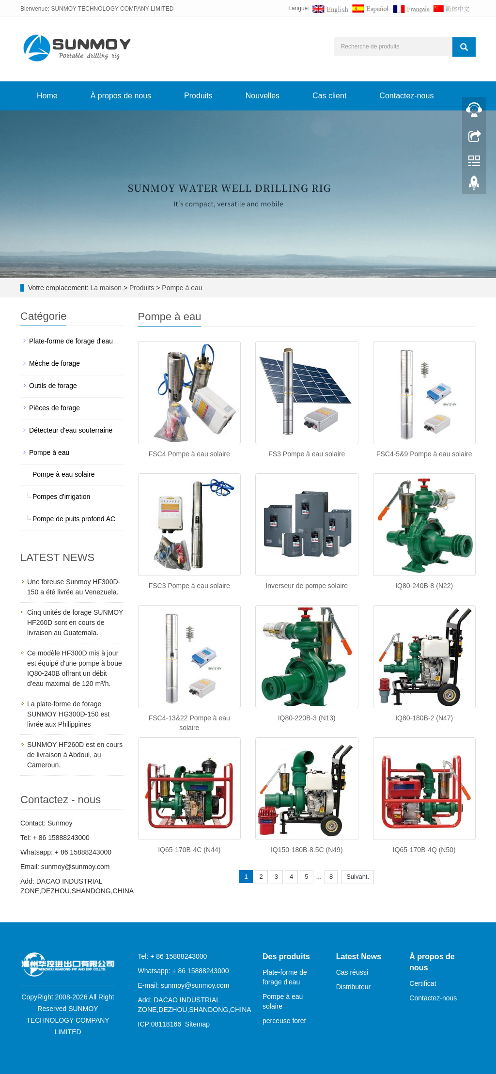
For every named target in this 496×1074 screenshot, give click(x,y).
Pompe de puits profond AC (73, 519)
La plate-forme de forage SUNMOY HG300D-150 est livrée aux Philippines (68, 714)
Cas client (329, 96)
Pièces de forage (54, 408)
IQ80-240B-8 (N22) (424, 586)
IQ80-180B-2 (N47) (424, 718)
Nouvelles (262, 96)
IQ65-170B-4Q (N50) (424, 850)
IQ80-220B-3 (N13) (307, 718)
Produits (198, 96)
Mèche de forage (54, 363)
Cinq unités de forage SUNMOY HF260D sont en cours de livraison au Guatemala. (75, 622)
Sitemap (197, 1024)
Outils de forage (53, 385)
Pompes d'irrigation (61, 496)
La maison (106, 288)
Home (47, 96)
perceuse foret (284, 1021)
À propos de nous (121, 96)
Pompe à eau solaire (63, 474)
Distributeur (353, 987)
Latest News (358, 956)
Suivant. (357, 876)
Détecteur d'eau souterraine (70, 430)
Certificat (422, 983)
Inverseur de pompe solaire (306, 586)
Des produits (286, 956)
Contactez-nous (406, 96)
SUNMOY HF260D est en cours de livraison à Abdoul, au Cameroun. (75, 755)
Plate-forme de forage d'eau (71, 341)
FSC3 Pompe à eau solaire (189, 586)
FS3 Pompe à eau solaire (306, 454)
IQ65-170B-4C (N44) (189, 850)
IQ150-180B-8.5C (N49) (307, 850)
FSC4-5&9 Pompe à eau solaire (424, 454)
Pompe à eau (181, 288)
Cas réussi (352, 972)
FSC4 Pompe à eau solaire (189, 454)
